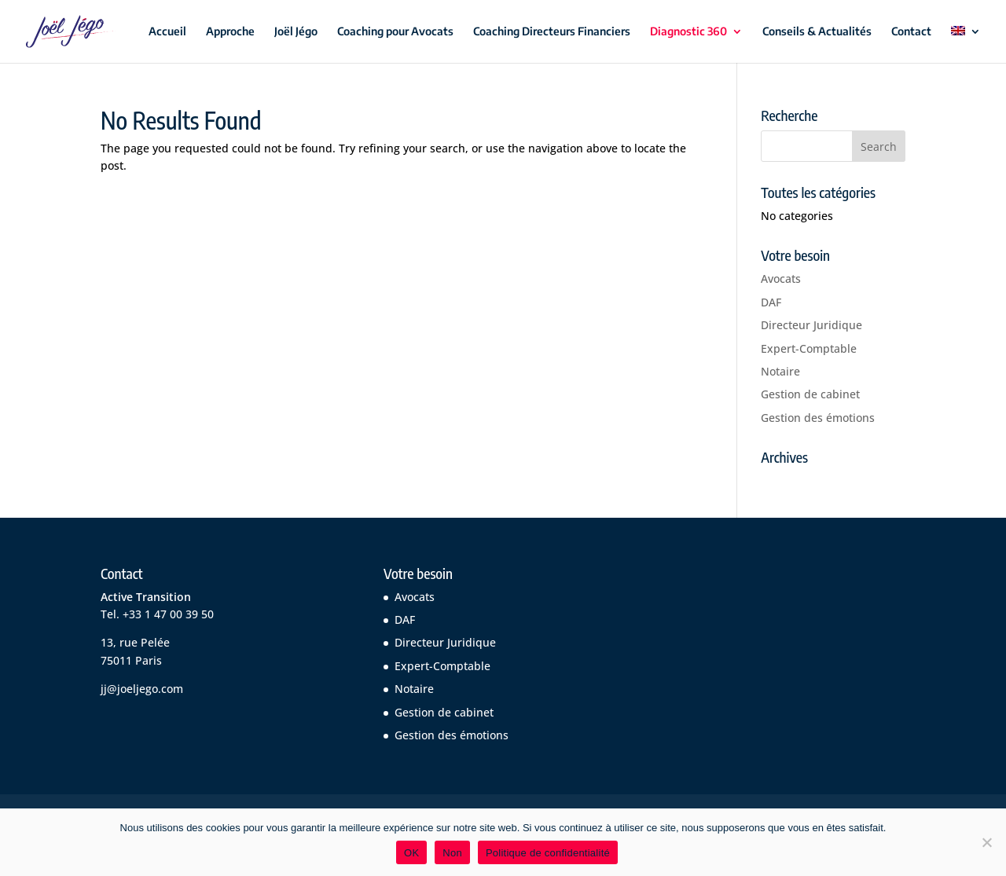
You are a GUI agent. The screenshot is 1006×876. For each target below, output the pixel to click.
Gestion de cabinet (810, 394)
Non (452, 853)
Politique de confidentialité (548, 853)
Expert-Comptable (809, 348)
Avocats (781, 278)
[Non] (986, 842)
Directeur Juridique (811, 324)
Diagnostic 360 (688, 32)
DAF (771, 302)
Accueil (167, 32)
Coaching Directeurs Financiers (551, 32)
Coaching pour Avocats (395, 32)
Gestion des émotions (818, 417)
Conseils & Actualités (817, 32)
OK (411, 853)
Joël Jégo (296, 32)
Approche (230, 32)
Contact (911, 32)
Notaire (780, 371)
